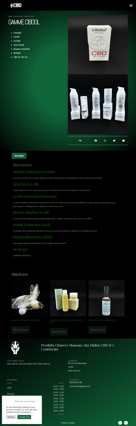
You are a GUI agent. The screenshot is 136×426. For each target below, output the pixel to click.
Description (19, 156)
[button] (131, 5)
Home (10, 16)
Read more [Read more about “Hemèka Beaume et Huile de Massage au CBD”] (59, 332)
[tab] (19, 156)
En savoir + (26, 412)
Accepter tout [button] (24, 417)
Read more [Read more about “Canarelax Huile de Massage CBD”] (97, 330)
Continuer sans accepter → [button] (26, 401)
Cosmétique (18, 16)
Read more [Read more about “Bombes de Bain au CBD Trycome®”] (20, 330)
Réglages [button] (11, 417)
